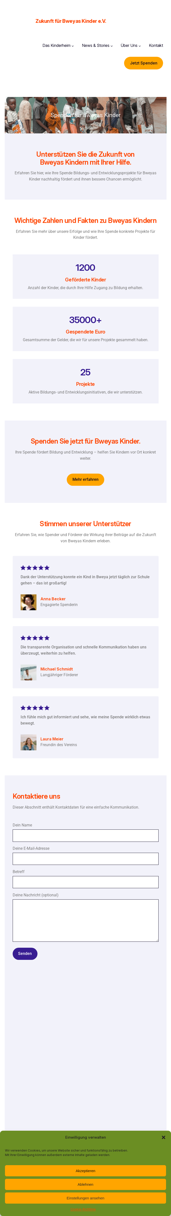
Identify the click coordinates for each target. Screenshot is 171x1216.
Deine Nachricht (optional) (86, 922)
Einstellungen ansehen (85, 1198)
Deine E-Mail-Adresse (86, 855)
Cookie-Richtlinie (83, 1209)
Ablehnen (85, 1184)
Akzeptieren (85, 1171)
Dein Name (86, 832)
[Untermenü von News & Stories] (111, 45)
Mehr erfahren (85, 479)
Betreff (86, 879)
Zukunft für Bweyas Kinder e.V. (70, 21)
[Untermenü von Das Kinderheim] (72, 45)
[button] (163, 1137)
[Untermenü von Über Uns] (139, 45)
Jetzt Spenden (143, 63)
